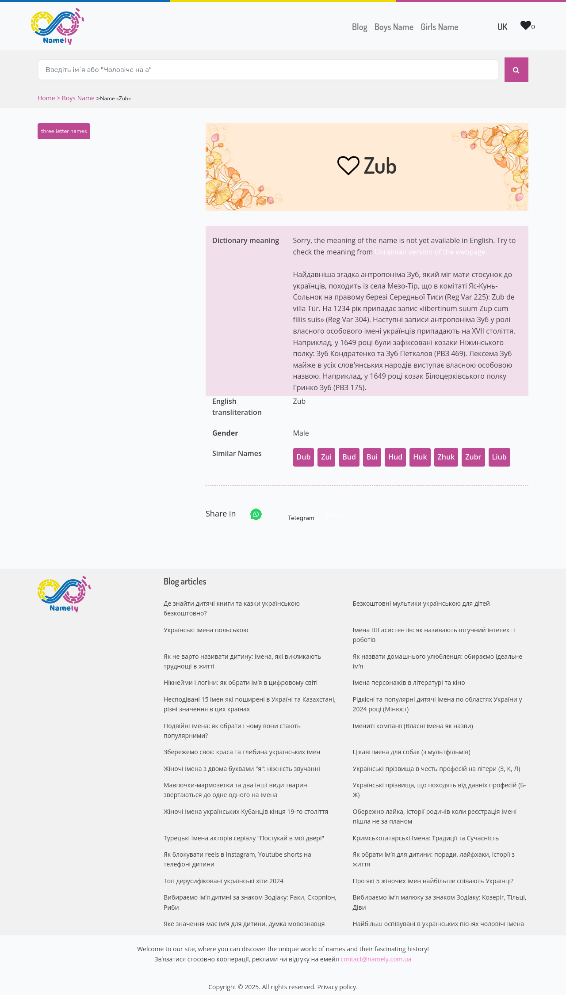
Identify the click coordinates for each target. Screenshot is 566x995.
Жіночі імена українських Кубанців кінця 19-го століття (246, 805)
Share (334, 508)
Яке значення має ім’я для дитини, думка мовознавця (244, 917)
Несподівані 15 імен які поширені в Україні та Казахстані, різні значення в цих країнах (250, 698)
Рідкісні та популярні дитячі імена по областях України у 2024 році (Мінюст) (437, 698)
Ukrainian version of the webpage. (431, 246)
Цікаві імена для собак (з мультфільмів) (411, 745)
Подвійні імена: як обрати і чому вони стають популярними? (232, 724)
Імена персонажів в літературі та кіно (409, 676)
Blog (359, 26)
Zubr (473, 451)
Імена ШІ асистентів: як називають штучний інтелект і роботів (434, 628)
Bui (372, 451)
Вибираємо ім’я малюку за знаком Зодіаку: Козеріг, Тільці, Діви (440, 896)
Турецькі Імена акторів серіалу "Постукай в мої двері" (244, 831)
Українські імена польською (206, 623)
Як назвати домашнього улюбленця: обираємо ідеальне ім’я (438, 655)
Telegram (293, 508)
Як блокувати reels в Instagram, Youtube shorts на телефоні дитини (237, 853)
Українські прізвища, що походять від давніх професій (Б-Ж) (439, 784)
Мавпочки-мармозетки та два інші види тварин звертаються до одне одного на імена (235, 784)
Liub (499, 451)
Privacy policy (336, 980)
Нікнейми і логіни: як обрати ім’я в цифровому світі (240, 676)
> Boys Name (76, 91)
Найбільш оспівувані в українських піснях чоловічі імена (438, 917)
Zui (326, 451)
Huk (420, 451)
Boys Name (396, 25)
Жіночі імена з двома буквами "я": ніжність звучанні (242, 762)
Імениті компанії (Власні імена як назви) (413, 719)
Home (47, 91)
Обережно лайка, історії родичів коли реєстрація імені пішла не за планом (435, 810)
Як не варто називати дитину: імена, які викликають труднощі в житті (242, 655)
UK (502, 26)
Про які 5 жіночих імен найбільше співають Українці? (433, 874)
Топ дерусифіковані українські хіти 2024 (223, 874)
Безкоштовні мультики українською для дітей (421, 597)
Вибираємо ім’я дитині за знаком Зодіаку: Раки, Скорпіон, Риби (250, 896)
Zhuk (446, 451)
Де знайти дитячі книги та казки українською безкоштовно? (232, 602)
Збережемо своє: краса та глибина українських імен (242, 745)
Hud (395, 451)
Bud (349, 451)
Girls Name (440, 26)
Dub (304, 451)
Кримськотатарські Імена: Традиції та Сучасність (426, 831)
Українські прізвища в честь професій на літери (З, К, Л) (436, 762)
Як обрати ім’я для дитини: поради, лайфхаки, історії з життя (434, 853)
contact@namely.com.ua (375, 953)
